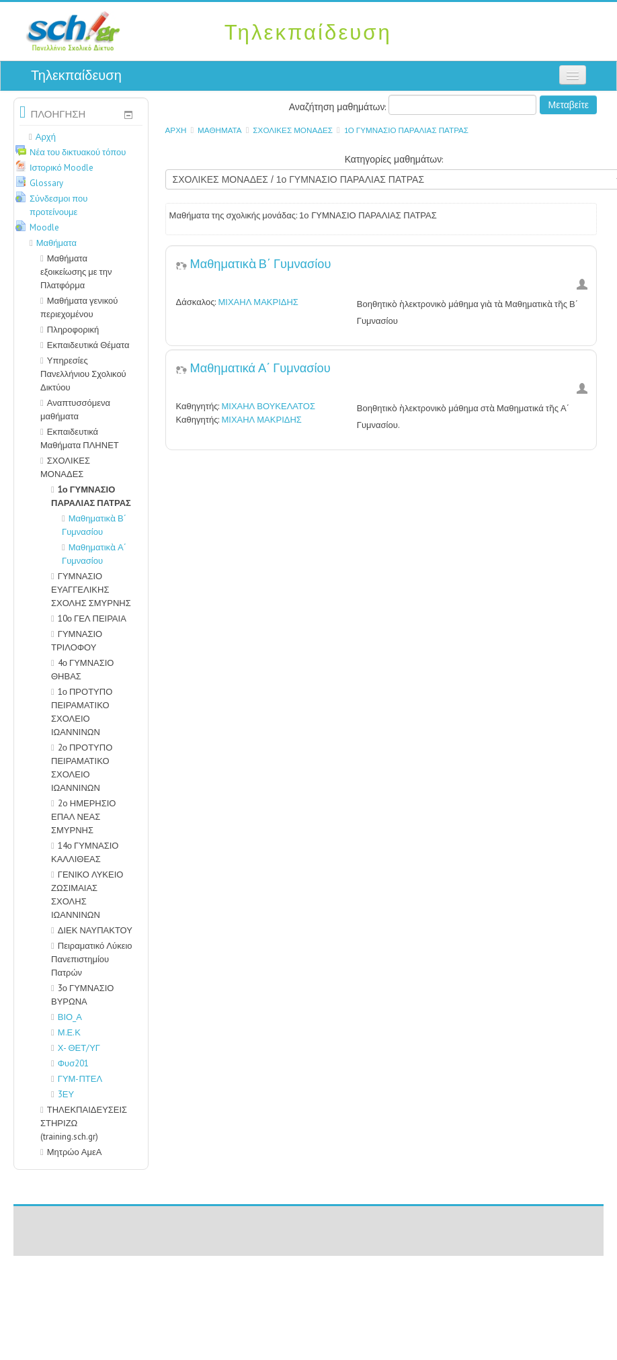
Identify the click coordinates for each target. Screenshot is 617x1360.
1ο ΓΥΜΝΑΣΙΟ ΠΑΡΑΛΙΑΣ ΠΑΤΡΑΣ (406, 130)
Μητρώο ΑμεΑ (74, 1152)
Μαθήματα (220, 130)
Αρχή (176, 130)
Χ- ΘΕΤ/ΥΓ (75, 1048)
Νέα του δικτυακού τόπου (78, 152)
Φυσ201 (70, 1063)
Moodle (44, 227)
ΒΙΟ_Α (66, 1017)
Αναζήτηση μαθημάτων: (339, 107)
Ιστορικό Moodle (61, 167)
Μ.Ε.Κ (66, 1032)
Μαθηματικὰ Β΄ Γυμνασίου (260, 262)
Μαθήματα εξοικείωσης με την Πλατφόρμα (76, 272)
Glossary (46, 183)
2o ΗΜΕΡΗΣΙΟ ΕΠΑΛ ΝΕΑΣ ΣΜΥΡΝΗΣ (83, 817)
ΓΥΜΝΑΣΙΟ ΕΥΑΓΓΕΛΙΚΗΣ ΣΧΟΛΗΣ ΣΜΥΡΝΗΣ (91, 589)
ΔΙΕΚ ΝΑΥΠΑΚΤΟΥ (95, 930)
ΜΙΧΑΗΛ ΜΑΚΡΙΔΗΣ (258, 302)
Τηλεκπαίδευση (76, 75)
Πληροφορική (73, 329)
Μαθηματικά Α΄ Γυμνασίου (260, 367)
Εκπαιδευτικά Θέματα (88, 345)
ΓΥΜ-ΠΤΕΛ (76, 1079)
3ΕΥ (62, 1094)
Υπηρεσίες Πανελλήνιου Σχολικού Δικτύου (83, 374)
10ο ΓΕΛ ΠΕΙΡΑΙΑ (92, 618)
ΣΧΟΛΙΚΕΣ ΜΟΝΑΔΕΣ (293, 130)
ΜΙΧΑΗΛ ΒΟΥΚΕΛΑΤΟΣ (268, 406)
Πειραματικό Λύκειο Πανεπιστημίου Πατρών (91, 959)
